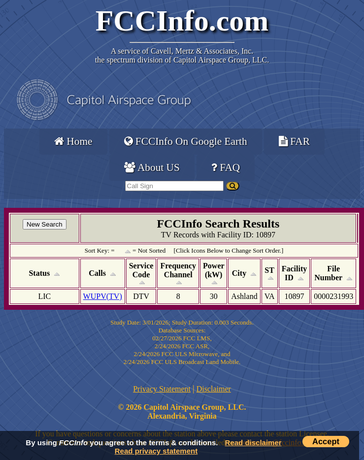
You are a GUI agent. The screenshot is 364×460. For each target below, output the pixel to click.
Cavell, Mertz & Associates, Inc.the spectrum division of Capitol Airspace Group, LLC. (182, 55)
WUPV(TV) (102, 296)
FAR (294, 141)
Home (73, 141)
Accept (325, 441)
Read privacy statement (156, 451)
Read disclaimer (253, 442)
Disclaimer (214, 389)
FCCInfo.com (182, 20)
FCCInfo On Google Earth (185, 141)
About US (152, 167)
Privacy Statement (162, 389)
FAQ (225, 167)
